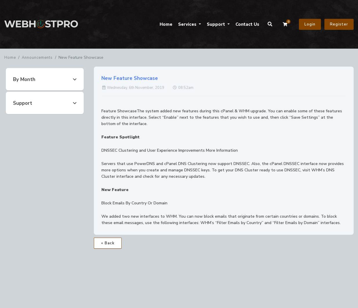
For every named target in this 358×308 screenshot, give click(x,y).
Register (339, 24)
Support (216, 24)
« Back (107, 243)
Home (166, 24)
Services (188, 24)
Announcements (37, 57)
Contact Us (247, 24)
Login (309, 24)
